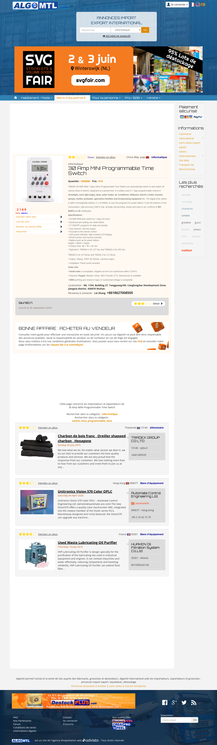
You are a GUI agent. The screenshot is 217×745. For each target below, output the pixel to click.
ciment (186, 215)
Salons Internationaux (187, 154)
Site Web (184, 160)
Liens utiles (115, 686)
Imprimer (21, 231)
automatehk (142, 503)
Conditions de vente (24, 727)
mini (83, 420)
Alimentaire (157, 427)
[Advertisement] (92, 130)
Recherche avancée (117, 36)
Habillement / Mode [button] (36, 98)
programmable (96, 420)
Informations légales (24, 730)
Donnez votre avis (26, 216)
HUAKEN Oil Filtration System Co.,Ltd (145, 547)
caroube (186, 194)
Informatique (159, 157)
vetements (187, 243)
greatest (186, 222)
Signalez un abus (105, 157)
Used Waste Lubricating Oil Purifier (87, 542)
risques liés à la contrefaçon (67, 344)
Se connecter (70, 720)
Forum (17, 724)
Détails (91, 157)
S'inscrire (68, 724)
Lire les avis (22, 221)
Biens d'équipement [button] (72, 98)
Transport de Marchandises (187, 167)
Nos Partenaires (22, 720)
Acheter (101, 686)
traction (196, 236)
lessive (185, 229)
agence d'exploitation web (67, 740)
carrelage (187, 201)
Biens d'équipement (152, 483)
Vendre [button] (153, 98)
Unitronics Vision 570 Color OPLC (85, 491)
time (109, 420)
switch (76, 420)
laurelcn (26, 302)
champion (187, 208)
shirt (184, 236)
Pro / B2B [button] (133, 98)
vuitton (187, 250)
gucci (198, 222)
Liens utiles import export (189, 145)
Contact (67, 717)
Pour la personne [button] (106, 98)
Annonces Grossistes (83, 686)
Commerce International (186, 136)
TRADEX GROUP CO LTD (145, 439)
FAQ (139, 341)
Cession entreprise (135, 686)
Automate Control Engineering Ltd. (146, 494)
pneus (197, 229)
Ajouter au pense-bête (29, 226)
